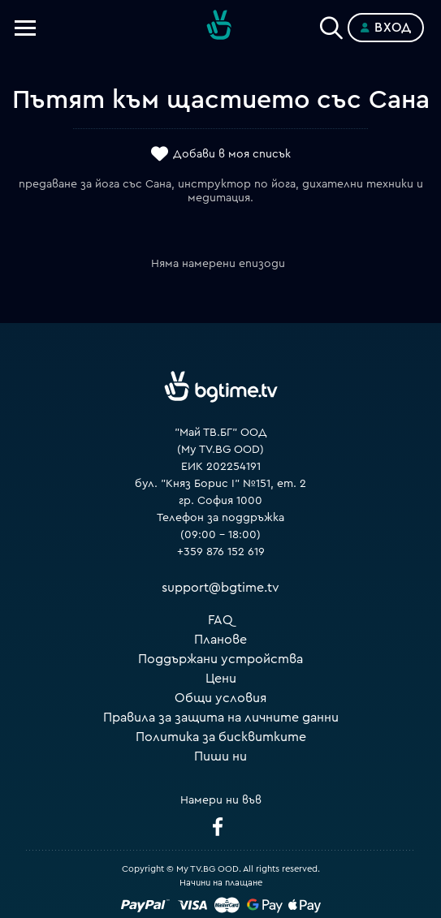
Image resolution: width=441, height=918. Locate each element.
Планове (220, 639)
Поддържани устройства (220, 659)
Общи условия (220, 698)
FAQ (220, 620)
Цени (220, 678)
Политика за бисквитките (221, 737)
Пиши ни (220, 756)
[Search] (331, 24)
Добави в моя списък (232, 155)
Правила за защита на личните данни (221, 717)
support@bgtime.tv (220, 587)
